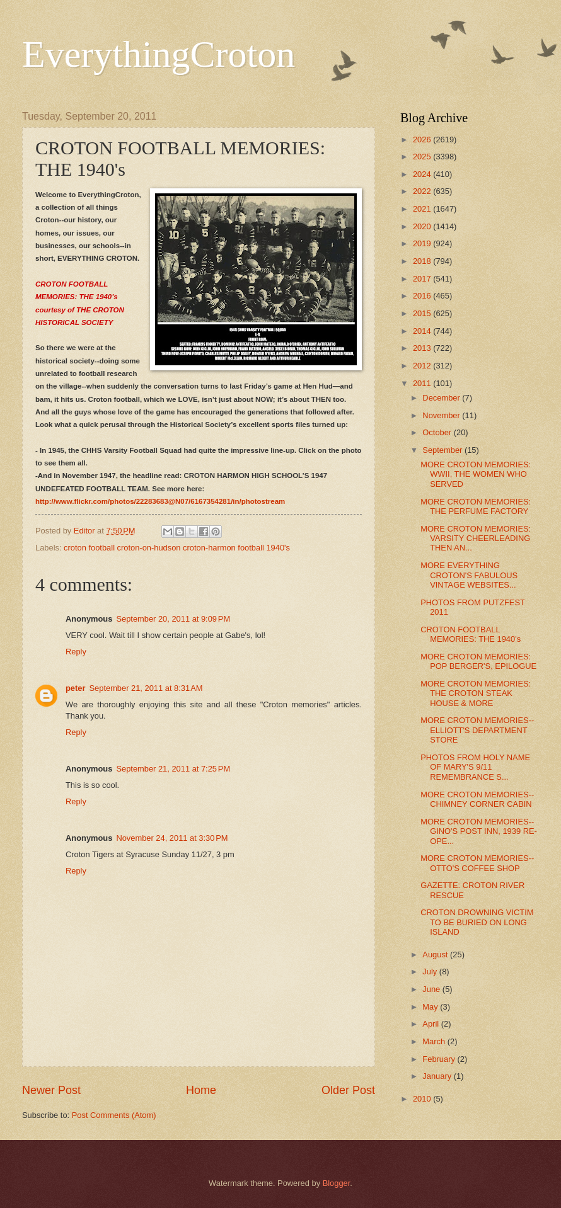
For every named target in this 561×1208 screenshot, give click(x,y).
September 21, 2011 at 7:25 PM (173, 768)
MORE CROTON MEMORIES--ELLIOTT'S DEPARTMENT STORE (477, 729)
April (431, 1024)
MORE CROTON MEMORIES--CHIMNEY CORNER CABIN (477, 799)
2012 (423, 365)
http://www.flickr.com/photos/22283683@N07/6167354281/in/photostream (160, 501)
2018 (423, 261)
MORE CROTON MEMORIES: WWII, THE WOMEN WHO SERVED (475, 474)
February (439, 1059)
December (442, 397)
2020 (423, 226)
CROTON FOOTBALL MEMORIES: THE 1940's (470, 634)
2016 (423, 295)
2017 (423, 278)
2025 (423, 156)
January (437, 1076)
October (437, 432)
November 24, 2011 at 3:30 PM (172, 838)
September (443, 450)
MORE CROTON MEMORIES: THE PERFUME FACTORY (475, 506)
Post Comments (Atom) (114, 1115)
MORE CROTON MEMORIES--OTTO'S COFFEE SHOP (477, 862)
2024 (423, 174)
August (436, 954)
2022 (423, 191)
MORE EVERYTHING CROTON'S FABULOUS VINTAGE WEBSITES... (469, 575)
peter (75, 688)
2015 (423, 313)
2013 (423, 348)
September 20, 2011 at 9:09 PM (173, 619)
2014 (423, 331)
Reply (76, 651)
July (430, 971)
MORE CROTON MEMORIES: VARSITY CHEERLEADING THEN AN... (475, 538)
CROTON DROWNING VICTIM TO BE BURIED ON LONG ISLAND (476, 922)
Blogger (336, 1183)
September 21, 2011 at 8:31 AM (145, 688)
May (431, 1006)
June (432, 989)
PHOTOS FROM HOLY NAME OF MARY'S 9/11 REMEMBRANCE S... (475, 767)
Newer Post (51, 1090)
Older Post (348, 1090)
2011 (423, 383)
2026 (423, 139)
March (434, 1041)
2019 (423, 243)
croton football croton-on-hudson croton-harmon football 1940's (177, 547)
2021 (423, 209)
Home (201, 1090)
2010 (423, 1098)
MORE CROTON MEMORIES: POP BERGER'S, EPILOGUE (478, 661)
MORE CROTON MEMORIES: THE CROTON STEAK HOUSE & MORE (475, 693)
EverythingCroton (158, 54)
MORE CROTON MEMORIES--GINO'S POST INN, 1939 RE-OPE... (478, 831)
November (442, 415)
